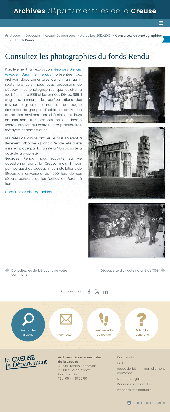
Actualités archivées (60, 35)
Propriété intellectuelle (134, 390)
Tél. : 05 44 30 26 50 (72, 378)
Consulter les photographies (28, 191)
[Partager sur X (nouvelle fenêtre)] (97, 291)
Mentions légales (130, 379)
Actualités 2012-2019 (95, 35)
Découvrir (33, 35)
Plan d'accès (67, 374)
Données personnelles (134, 384)
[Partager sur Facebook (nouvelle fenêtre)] (89, 291)
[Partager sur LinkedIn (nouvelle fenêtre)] (105, 291)
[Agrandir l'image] (126, 94)
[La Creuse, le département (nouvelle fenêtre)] (26, 362)
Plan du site (125, 357)
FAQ (120, 363)
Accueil (16, 35)
